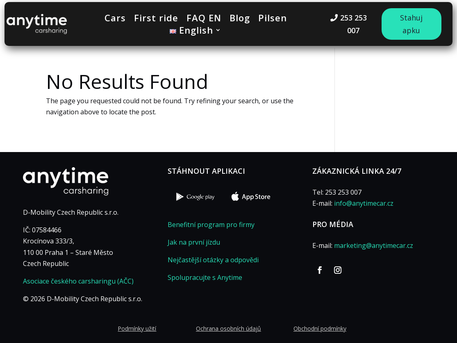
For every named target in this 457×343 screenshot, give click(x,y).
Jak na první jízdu (194, 242)
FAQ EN (203, 19)
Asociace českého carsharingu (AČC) (78, 281)
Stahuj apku (411, 24)
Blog (240, 19)
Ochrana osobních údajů (228, 328)
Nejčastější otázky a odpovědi (213, 259)
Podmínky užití (137, 328)
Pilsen (272, 19)
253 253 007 (353, 24)
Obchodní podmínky (319, 328)
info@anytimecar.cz (363, 203)
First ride (156, 19)
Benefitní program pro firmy (211, 224)
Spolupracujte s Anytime (205, 277)
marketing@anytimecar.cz (373, 245)
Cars (115, 19)
